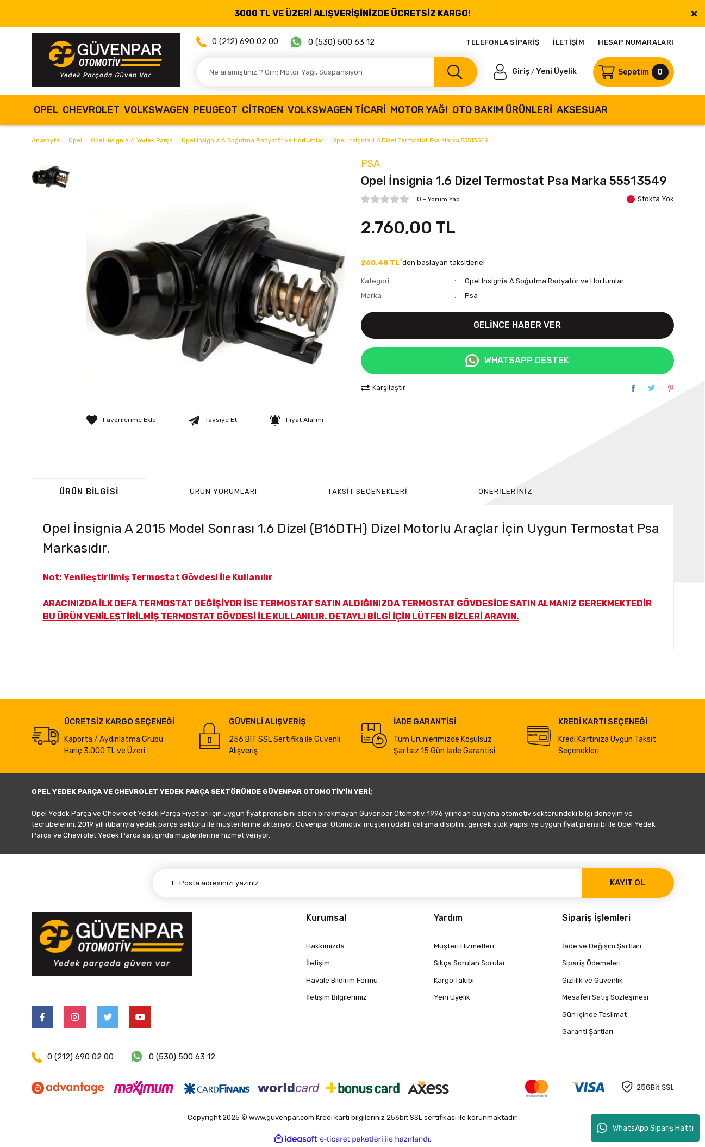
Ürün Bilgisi (88, 492)
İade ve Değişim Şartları (601, 946)
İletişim (318, 963)
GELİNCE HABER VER (517, 325)
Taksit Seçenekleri (368, 491)
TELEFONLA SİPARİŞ (502, 42)
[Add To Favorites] (121, 420)
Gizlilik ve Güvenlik (592, 980)
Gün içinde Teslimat (594, 1014)
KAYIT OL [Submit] (627, 883)
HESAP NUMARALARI (635, 42)
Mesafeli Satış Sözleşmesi (605, 997)
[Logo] (106, 60)
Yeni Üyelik (556, 71)
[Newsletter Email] (413, 883)
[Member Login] (513, 71)
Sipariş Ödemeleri (591, 963)
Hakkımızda (325, 946)
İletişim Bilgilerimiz (336, 997)
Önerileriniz (505, 491)
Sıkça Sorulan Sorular (470, 963)
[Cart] (633, 72)
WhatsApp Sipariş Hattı (645, 1128)
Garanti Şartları (587, 1031)
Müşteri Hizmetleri (464, 946)
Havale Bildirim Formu (342, 980)
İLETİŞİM (568, 42)
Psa (370, 164)
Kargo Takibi (454, 980)
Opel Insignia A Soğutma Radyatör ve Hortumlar (544, 281)
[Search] (336, 72)
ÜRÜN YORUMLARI (224, 491)
